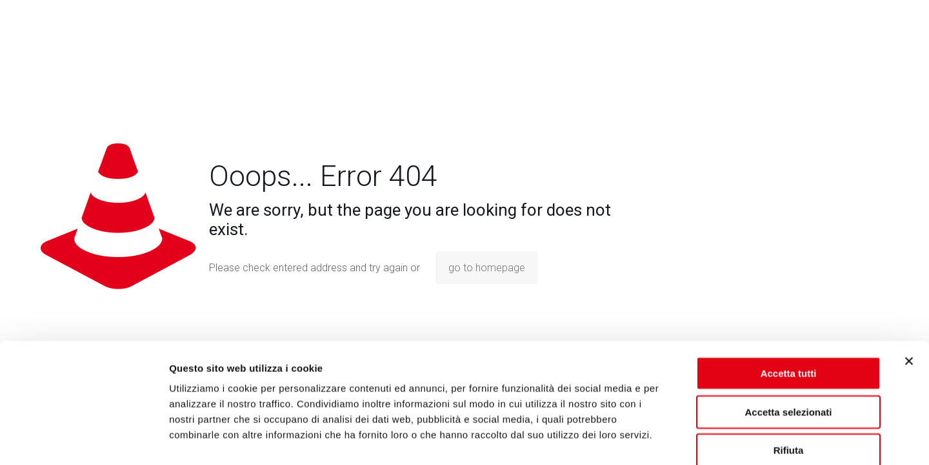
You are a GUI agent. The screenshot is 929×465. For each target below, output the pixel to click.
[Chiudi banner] (909, 293)
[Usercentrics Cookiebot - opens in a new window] (83, 440)
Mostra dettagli (679, 439)
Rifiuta (789, 382)
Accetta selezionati (788, 343)
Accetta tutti (789, 305)
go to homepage (486, 268)
